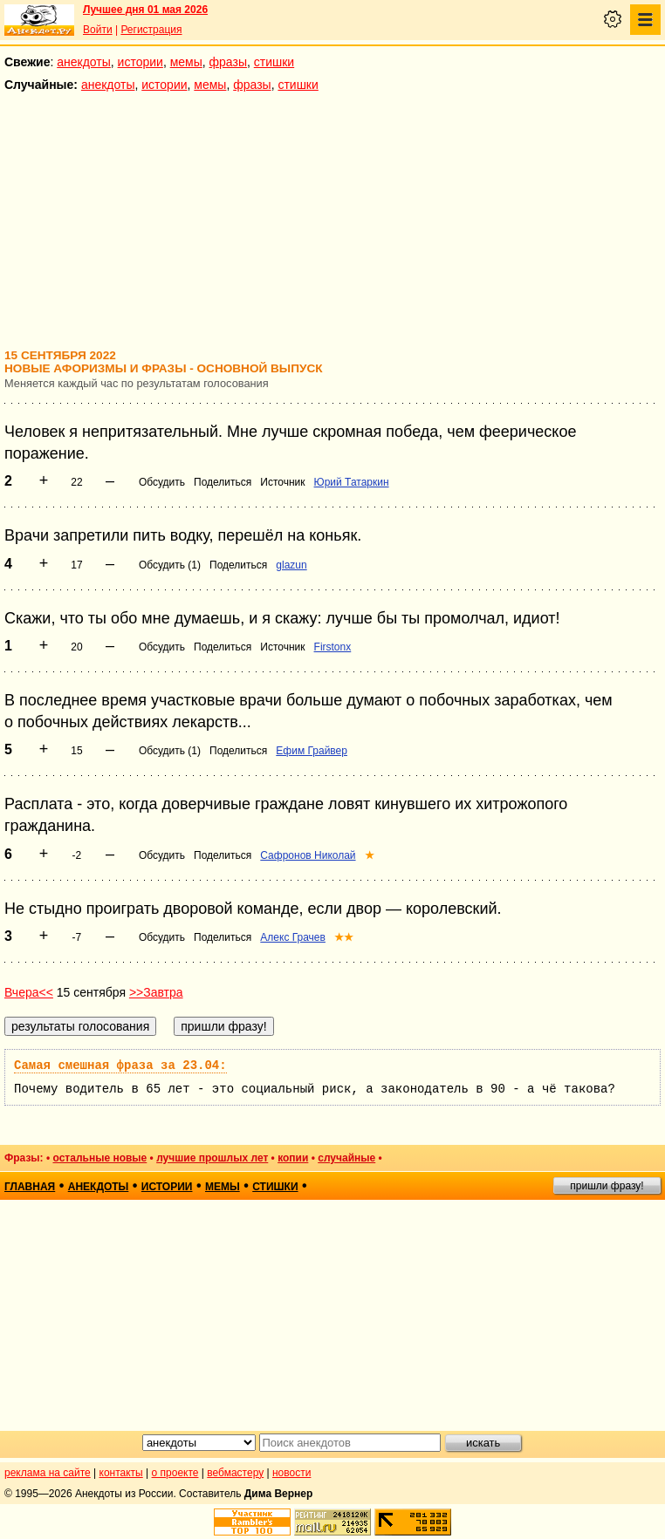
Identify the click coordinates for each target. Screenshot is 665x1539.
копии (293, 1158)
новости (291, 1473)
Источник (282, 482)
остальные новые (99, 1158)
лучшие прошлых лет (212, 1158)
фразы (228, 62)
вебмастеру (235, 1473)
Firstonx (333, 647)
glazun (291, 565)
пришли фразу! (606, 1186)
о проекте (175, 1473)
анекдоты (84, 62)
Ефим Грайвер (311, 751)
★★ (343, 937)
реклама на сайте (47, 1473)
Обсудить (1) (170, 565)
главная (29, 1187)
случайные (346, 1158)
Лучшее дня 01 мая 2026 (145, 9)
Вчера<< (28, 992)
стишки (274, 62)
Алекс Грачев (293, 937)
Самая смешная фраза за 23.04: (120, 1066)
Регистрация (151, 30)
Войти (98, 30)
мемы (186, 62)
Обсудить (162, 482)
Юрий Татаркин (351, 482)
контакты (121, 1473)
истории (140, 62)
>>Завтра (156, 992)
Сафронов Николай (307, 855)
